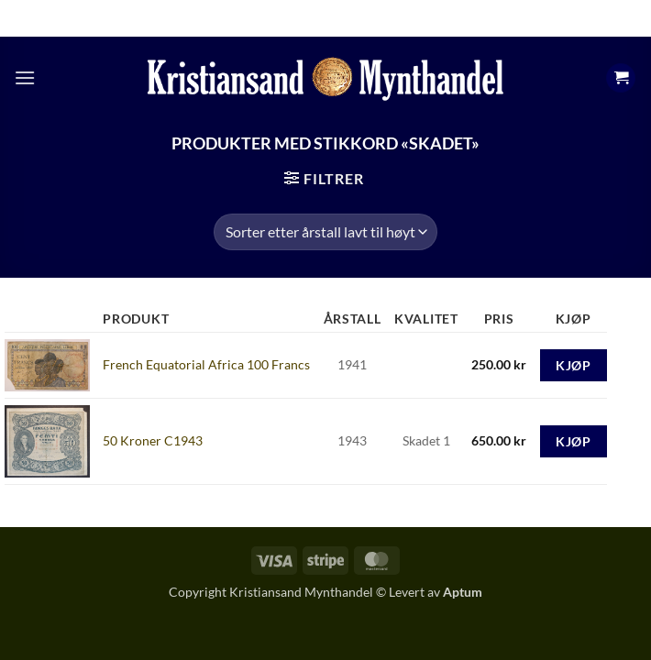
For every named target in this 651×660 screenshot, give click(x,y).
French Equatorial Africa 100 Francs (206, 364)
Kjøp (573, 365)
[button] (25, 77)
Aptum (462, 592)
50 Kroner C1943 (153, 440)
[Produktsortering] (325, 232)
